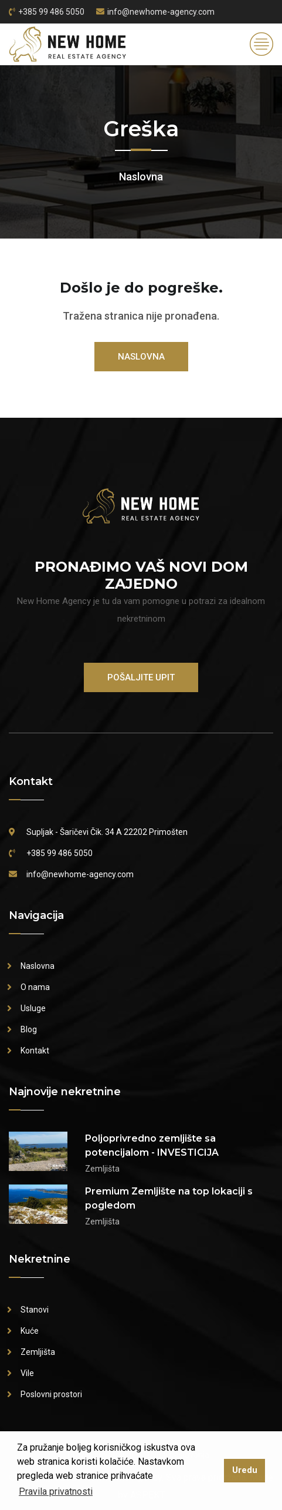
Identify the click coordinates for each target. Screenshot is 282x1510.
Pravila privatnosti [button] (56, 1491)
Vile (27, 1373)
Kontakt (35, 1050)
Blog (29, 1029)
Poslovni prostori (51, 1394)
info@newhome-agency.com (161, 11)
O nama (35, 987)
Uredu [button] (244, 1470)
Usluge (33, 1008)
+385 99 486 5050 (51, 11)
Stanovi (35, 1309)
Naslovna (141, 176)
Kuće (30, 1330)
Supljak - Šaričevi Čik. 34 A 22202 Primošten (107, 832)
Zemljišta (38, 1352)
